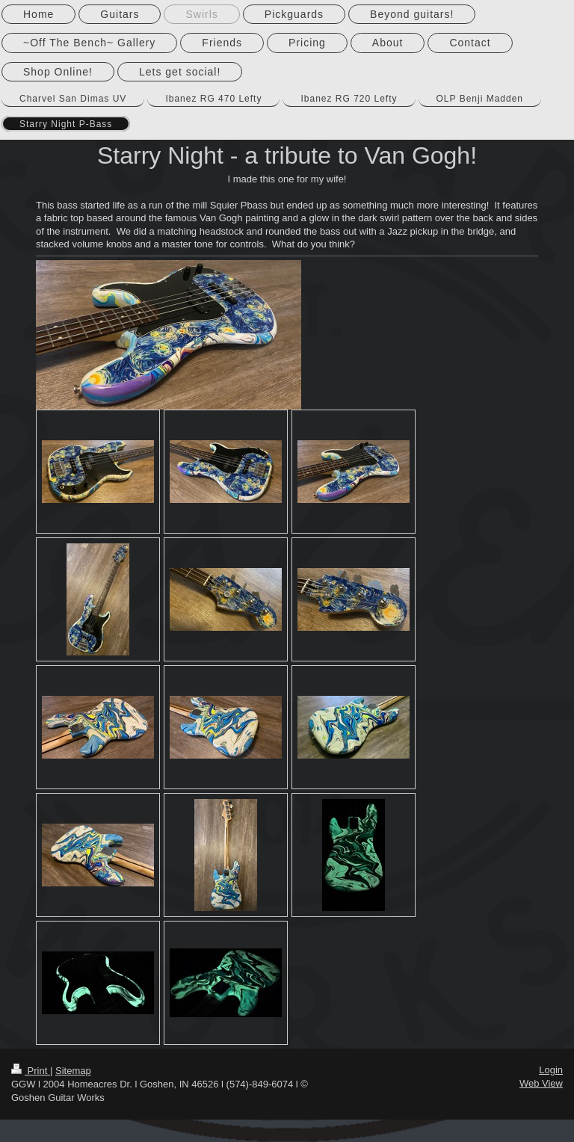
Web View (541, 1083)
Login (551, 1069)
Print (30, 1070)
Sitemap (73, 1070)
